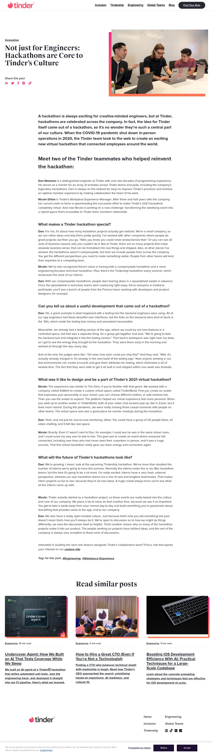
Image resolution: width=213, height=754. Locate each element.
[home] (21, 5)
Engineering (11, 643)
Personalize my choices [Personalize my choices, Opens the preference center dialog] (139, 750)
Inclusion (150, 723)
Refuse (163, 750)
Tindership (151, 730)
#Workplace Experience (98, 558)
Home (148, 717)
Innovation (12, 40)
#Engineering (72, 558)
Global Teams (174, 723)
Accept (187, 750)
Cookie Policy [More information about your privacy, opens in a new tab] (46, 752)
